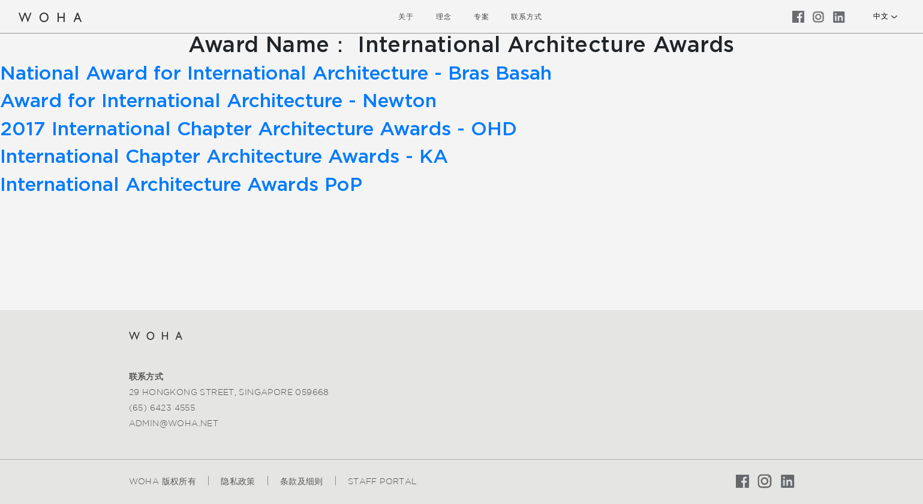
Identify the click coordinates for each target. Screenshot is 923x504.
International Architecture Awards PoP (181, 185)
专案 (481, 16)
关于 (406, 16)
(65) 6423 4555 (162, 407)
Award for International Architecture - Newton (218, 101)
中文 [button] (880, 16)
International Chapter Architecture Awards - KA (224, 156)
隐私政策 (238, 481)
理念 (444, 16)
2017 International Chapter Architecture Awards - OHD (258, 129)
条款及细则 (301, 481)
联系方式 (526, 16)
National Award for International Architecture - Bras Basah (276, 73)
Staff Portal (382, 481)
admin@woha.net (174, 423)
